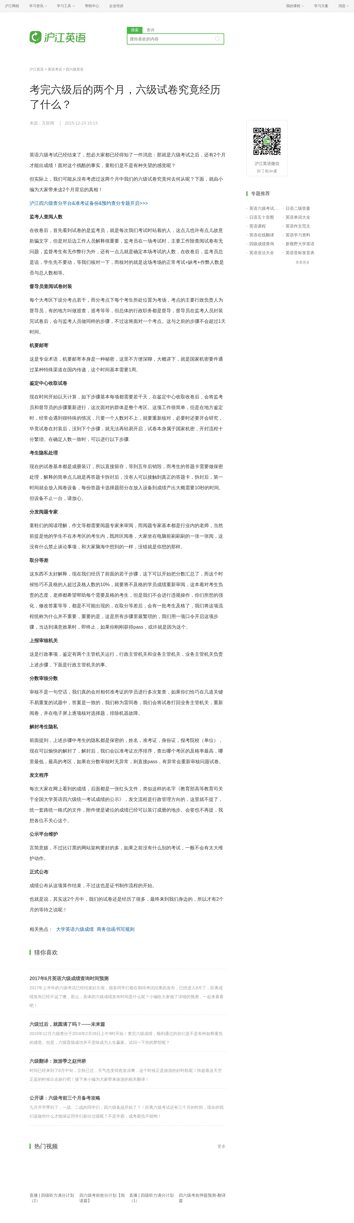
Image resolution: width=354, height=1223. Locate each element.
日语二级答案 (298, 208)
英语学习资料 (298, 235)
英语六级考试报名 (264, 208)
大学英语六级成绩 (75, 929)
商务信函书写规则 (116, 929)
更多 (221, 1146)
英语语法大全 (261, 252)
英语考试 (55, 69)
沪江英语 (37, 69)
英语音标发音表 (300, 252)
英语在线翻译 (261, 235)
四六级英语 (74, 69)
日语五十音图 (261, 217)
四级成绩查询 (261, 243)
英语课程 (257, 226)
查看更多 (303, 262)
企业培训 (116, 6)
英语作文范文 (298, 226)
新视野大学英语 (300, 243)
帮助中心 (92, 6)
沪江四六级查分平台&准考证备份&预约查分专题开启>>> (89, 203)
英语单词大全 (298, 217)
